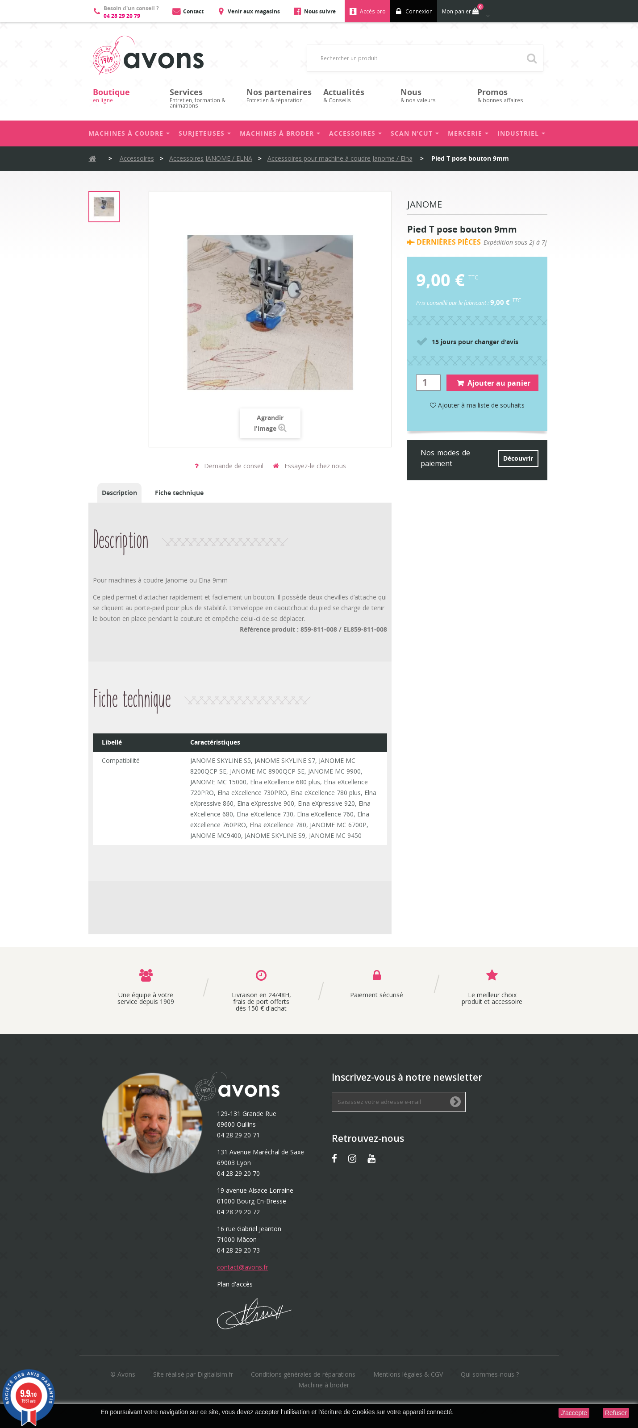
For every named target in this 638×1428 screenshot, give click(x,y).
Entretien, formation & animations (204, 98)
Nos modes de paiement (445, 458)
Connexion (419, 11)
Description (119, 492)
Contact (193, 11)
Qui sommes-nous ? (490, 1374)
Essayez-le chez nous (309, 466)
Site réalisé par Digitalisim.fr (193, 1374)
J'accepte (574, 1412)
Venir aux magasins (254, 11)
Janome (424, 205)
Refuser (616, 1412)
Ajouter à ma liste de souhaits (477, 405)
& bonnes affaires (511, 95)
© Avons (122, 1374)
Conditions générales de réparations (303, 1374)
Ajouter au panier (493, 383)
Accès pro (373, 11)
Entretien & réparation (280, 95)
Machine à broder (323, 1385)
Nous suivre (320, 11)
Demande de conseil (229, 466)
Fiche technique (179, 492)
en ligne (127, 95)
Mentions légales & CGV (408, 1374)
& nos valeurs (434, 95)
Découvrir (518, 458)
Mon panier (462, 9)
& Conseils (357, 95)
